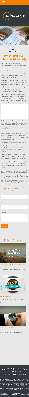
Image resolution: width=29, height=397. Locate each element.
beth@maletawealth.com (15, 371)
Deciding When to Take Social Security (12, 265)
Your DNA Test (5, 296)
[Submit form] (4, 226)
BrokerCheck (14, 375)
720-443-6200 (11, 368)
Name (2, 193)
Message (3, 212)
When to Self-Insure (6, 327)
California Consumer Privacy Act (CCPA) (12, 393)
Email (2, 202)
